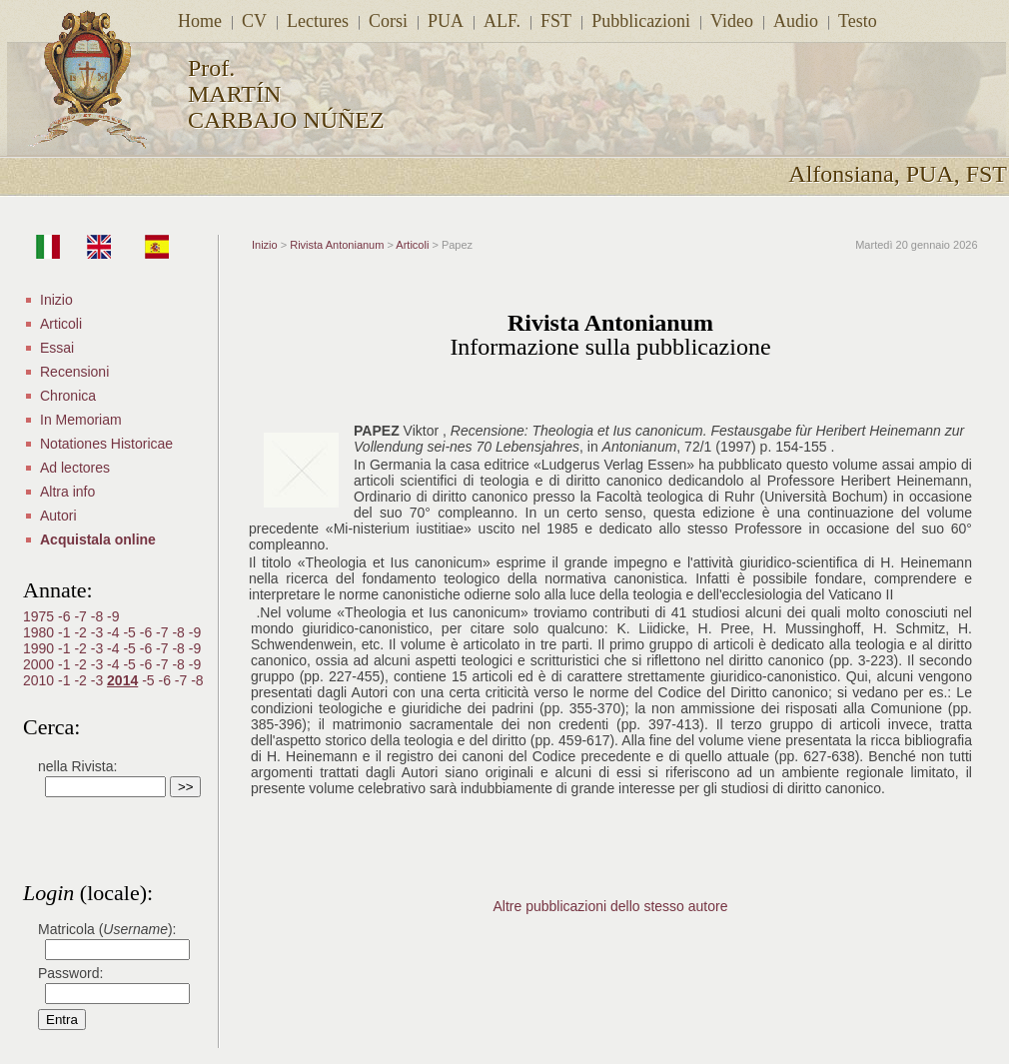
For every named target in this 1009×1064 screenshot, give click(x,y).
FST (555, 21)
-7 (82, 616)
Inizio (56, 300)
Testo (857, 21)
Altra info (67, 492)
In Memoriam (81, 420)
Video (731, 21)
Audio (795, 21)
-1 (66, 632)
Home (200, 21)
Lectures (318, 21)
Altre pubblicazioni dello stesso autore (610, 906)
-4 (115, 632)
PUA (446, 21)
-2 (82, 632)
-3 (99, 632)
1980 (40, 632)
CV (254, 21)
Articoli (61, 324)
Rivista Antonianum (337, 245)
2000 (40, 664)
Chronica (68, 396)
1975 (40, 616)
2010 (40, 680)
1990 (40, 648)
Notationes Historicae (106, 444)
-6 (66, 616)
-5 (131, 632)
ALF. (502, 21)
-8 (99, 616)
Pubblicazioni (640, 21)
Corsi (388, 21)
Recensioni (74, 372)
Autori (58, 516)
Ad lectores (75, 468)
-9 (113, 616)
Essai (57, 348)
